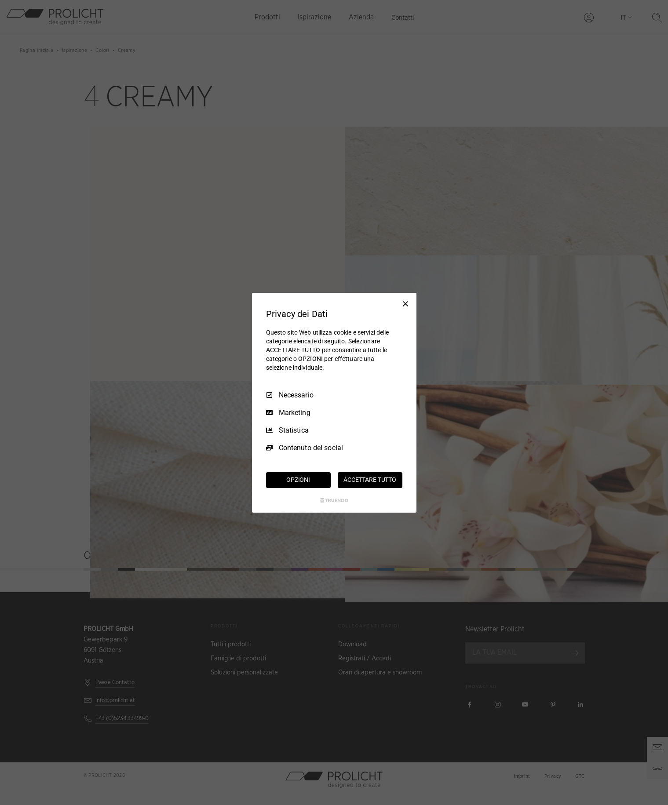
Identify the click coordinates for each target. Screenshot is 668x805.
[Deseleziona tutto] (405, 303)
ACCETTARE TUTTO (369, 479)
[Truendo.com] (334, 500)
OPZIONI (298, 479)
